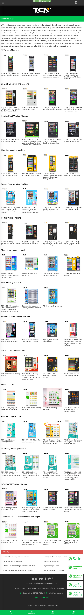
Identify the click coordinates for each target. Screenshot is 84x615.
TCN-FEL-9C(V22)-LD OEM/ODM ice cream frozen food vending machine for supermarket (30, 210)
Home (17, 588)
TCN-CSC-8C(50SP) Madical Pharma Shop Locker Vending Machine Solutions (30, 474)
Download (45, 588)
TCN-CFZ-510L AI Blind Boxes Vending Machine (9, 174)
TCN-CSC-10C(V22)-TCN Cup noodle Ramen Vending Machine (73, 509)
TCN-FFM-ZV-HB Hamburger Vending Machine (50, 375)
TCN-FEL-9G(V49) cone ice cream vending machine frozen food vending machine (10, 210)
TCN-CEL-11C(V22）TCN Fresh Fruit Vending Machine (52, 542)
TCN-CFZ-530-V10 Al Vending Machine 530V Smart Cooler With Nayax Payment (72, 76)
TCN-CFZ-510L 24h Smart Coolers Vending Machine (10, 74)
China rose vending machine (12, 561)
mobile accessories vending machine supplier (18, 570)
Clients (52, 588)
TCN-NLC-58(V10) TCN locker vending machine (9, 408)
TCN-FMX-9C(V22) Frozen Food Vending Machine (73, 208)
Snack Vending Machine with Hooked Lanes (30, 108)
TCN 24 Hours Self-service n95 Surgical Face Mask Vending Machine (73, 441)
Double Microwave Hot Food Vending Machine (71, 374)
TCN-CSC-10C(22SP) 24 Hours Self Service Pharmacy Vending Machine (10, 473)
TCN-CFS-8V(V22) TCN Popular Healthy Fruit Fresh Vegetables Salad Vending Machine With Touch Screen (31, 142)
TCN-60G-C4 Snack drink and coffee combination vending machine (30, 243)
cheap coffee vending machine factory (16, 557)
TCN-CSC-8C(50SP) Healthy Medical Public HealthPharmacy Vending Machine (51, 474)
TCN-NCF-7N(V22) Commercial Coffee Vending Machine (10, 243)
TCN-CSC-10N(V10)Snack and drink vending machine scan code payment (73, 109)
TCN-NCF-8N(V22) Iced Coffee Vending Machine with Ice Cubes (72, 243)
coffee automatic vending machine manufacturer (19, 566)
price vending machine (51, 561)
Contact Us (60, 588)
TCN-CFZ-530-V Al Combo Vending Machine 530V (31, 74)
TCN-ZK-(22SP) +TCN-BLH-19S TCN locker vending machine (72, 409)
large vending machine (51, 566)
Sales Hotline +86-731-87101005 (34, 593)
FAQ (39, 588)
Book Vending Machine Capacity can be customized (31, 307)
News (34, 588)
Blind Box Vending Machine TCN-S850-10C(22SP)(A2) (31, 174)
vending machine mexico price (54, 570)
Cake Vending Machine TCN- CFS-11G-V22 (9, 508)
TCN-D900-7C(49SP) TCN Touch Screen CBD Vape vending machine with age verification (73, 342)
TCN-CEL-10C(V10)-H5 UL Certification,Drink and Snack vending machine (52, 141)
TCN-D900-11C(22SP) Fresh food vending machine (71, 542)
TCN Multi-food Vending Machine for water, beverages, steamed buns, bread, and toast (31, 376)
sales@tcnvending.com (56, 593)
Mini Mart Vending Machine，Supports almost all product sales (10, 275)
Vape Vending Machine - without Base (51, 340)
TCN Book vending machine (52, 306)
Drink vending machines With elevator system (51, 274)
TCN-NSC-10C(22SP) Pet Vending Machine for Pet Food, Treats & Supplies (31, 509)
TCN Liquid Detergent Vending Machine (8, 441)
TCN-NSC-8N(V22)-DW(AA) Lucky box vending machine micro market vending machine (52, 176)
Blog (56, 605)
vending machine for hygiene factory (56, 557)
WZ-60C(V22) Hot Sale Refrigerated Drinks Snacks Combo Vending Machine (10, 109)
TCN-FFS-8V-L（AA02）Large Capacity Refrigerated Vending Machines (31, 542)
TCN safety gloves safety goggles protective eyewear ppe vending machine (52, 441)
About (29, 588)
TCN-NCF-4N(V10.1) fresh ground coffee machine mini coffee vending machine (52, 243)
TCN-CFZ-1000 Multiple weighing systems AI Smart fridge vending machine (52, 75)
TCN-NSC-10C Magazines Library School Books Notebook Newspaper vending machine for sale (10, 308)
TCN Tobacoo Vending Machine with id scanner (9, 340)
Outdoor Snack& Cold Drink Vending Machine (52, 508)
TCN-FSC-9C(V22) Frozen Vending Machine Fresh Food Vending (52, 209)
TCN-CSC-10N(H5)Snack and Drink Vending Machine (52, 108)
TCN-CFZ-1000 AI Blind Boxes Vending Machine (72, 174)
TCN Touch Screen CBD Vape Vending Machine (30, 340)
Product (22, 588)
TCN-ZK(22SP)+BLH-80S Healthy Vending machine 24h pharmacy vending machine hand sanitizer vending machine (72, 475)
